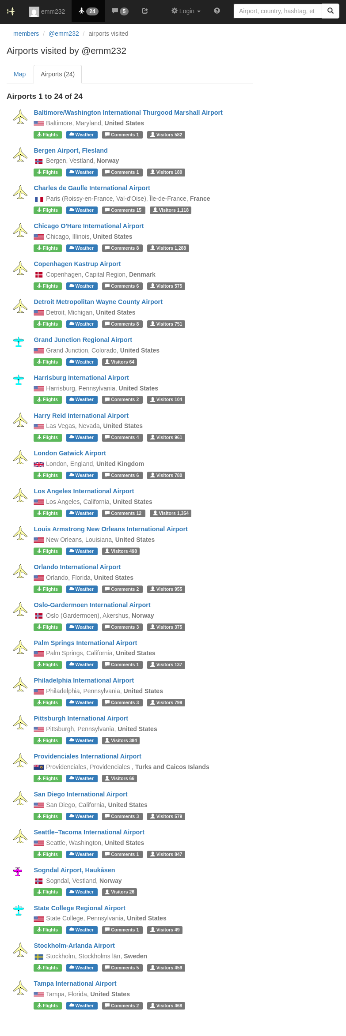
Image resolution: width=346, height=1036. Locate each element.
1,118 (171, 210)
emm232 (47, 12)
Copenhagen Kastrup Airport (77, 263)
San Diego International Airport (80, 794)
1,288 (168, 248)
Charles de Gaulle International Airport (92, 187)
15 (124, 210)
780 (166, 475)
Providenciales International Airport (87, 756)
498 (121, 551)
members (26, 33)
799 (166, 702)
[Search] (330, 11)
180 (166, 172)
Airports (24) (58, 74)
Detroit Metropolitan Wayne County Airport (98, 301)
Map (20, 74)
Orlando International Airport (77, 567)
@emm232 (64, 33)
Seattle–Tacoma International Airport (89, 832)
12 (124, 513)
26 (119, 892)
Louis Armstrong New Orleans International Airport (110, 529)
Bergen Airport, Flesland (70, 150)
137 (166, 664)
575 (166, 286)
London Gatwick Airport (70, 453)
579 (166, 816)
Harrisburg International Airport (81, 377)
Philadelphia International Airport (84, 680)
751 (166, 324)
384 (121, 740)
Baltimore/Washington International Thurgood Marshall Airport (128, 112)
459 (166, 967)
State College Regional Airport (79, 908)
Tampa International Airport (75, 983)
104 (166, 399)
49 (165, 929)
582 (166, 134)
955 (166, 589)
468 (166, 1005)
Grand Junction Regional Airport (83, 339)
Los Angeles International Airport (84, 491)
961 (166, 437)
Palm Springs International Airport (85, 642)
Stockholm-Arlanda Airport (74, 945)
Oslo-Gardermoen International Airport (92, 604)
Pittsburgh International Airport (81, 718)
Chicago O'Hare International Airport (89, 225)
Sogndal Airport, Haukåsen (74, 870)
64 (119, 361)
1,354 (171, 513)
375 (166, 627)
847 (166, 854)
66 (119, 778)
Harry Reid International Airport (81, 415)
